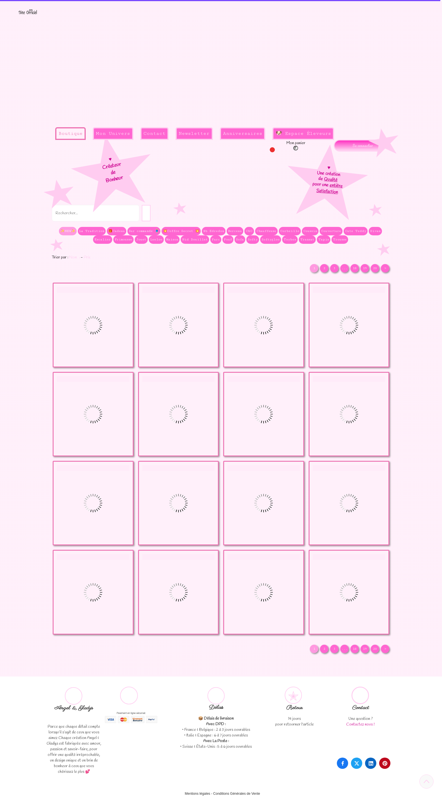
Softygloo (271, 239)
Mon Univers (113, 133)
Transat (307, 239)
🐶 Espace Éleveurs (303, 133)
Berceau (235, 231)
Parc (216, 239)
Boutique (70, 133)
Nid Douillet (195, 239)
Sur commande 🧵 (144, 231)
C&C (249, 231)
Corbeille (289, 231)
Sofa (240, 239)
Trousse (340, 239)
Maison (172, 239)
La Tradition (91, 231)
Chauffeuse (266, 231)
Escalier (102, 239)
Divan (375, 231)
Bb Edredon (213, 231)
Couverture (331, 231)
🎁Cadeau (116, 231)
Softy (253, 239)
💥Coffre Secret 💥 (181, 231)
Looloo (156, 239)
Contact (154, 133)
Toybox (290, 239)
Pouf (228, 239)
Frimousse (123, 239)
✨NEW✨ (67, 231)
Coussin (310, 231)
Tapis (323, 239)
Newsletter (194, 133)
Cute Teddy (355, 231)
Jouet (141, 239)
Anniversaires (242, 133)
